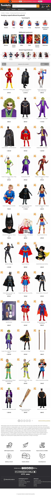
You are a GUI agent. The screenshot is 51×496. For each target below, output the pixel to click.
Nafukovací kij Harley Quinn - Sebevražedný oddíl (25, 410)
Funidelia (3, 13)
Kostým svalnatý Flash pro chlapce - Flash (42, 177)
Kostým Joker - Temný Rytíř (42, 118)
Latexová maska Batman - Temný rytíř (9, 235)
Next (49, 40)
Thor (23, 58)
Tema (2, 9)
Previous (1, 40)
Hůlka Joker (42, 351)
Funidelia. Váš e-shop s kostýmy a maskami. (6, 6)
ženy (14, 27)
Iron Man (34, 58)
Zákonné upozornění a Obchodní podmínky (42, 481)
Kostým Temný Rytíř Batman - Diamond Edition (25, 90)
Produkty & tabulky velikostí (24, 481)
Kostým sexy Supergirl (25, 322)
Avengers (46, 58)
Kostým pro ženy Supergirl (25, 147)
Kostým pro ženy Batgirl (25, 351)
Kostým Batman (25, 118)
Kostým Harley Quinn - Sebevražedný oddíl (42, 90)
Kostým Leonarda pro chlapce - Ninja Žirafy (9, 177)
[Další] (32, 421)
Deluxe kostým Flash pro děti (9, 89)
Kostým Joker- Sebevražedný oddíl (9, 409)
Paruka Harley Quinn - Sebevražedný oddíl (25, 235)
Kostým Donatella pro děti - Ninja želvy (25, 381)
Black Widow (40, 58)
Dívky (29, 27)
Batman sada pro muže (42, 409)
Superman (45, 45)
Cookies (35, 484)
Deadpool (17, 58)
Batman (6, 45)
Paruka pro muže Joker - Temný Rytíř (9, 118)
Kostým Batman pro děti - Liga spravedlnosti (9, 293)
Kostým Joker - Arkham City (42, 147)
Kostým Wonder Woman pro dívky (25, 293)
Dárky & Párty (21, 9)
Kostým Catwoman (9, 264)
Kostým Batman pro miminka (42, 264)
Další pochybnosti (22, 485)
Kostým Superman (25, 264)
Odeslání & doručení (23, 483)
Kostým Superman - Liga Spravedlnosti (42, 322)
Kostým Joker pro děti (25, 176)
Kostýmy (7, 9)
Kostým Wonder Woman (42, 234)
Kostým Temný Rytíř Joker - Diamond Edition (9, 352)
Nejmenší (37, 27)
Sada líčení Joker (9, 322)
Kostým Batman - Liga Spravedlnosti (9, 147)
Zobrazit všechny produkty (44, 420)
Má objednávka (22, 480)
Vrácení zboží (21, 484)
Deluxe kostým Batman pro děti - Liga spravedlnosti (25, 206)
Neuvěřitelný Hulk (28, 59)
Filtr (4, 64)
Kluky (21, 27)
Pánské (6, 27)
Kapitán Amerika (10, 59)
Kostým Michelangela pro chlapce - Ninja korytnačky (9, 381)
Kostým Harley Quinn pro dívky (42, 380)
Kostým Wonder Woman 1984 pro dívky (42, 206)
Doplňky (13, 9)
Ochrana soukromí (37, 483)
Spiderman (5, 58)
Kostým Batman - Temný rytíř (42, 293)
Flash (29, 45)
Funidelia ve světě (37, 480)
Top (48, 9)
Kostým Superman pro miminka (9, 205)
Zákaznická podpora (9, 479)
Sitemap (35, 485)
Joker (21, 45)
